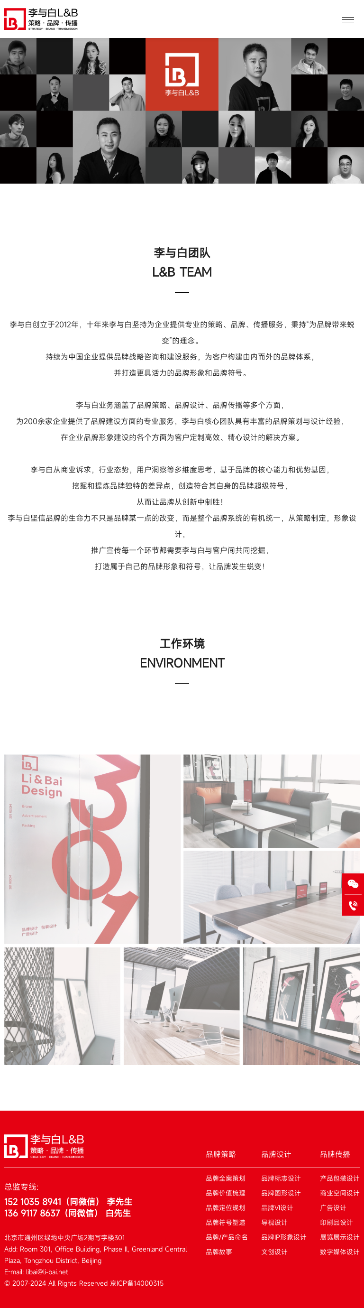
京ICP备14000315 (137, 1283)
